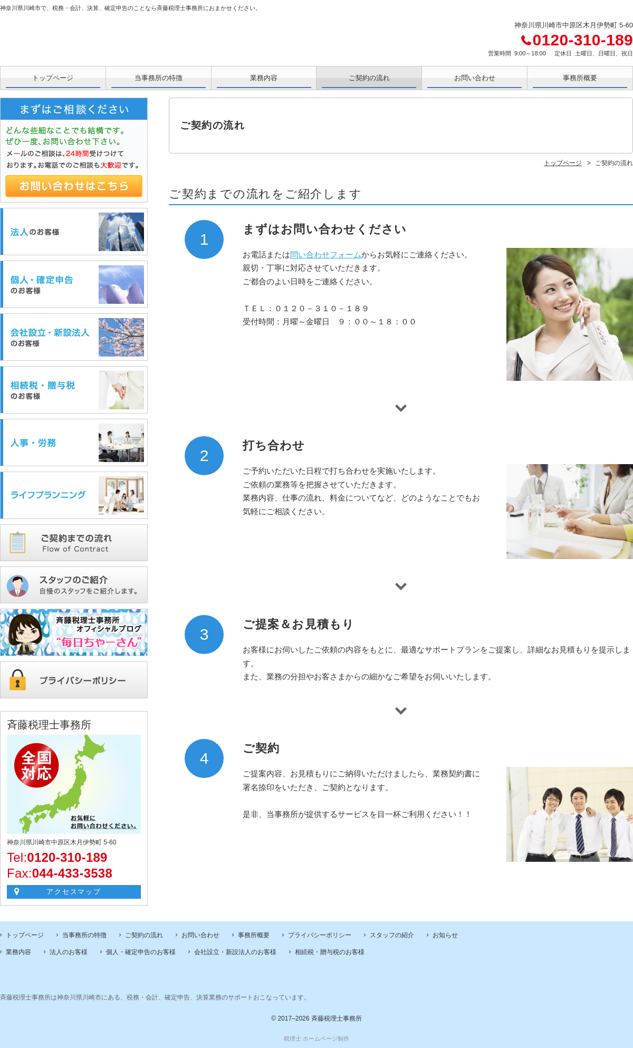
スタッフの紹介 (392, 935)
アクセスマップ (74, 892)
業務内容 (263, 78)
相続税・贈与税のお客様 (330, 952)
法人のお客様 (69, 952)
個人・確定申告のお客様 (141, 952)
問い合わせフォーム (325, 254)
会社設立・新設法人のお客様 (235, 952)
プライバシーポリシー (319, 935)
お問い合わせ (474, 78)
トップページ (52, 78)
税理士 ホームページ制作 (316, 1038)
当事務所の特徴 (159, 78)
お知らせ (445, 935)
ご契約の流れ (369, 78)
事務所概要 (580, 78)
